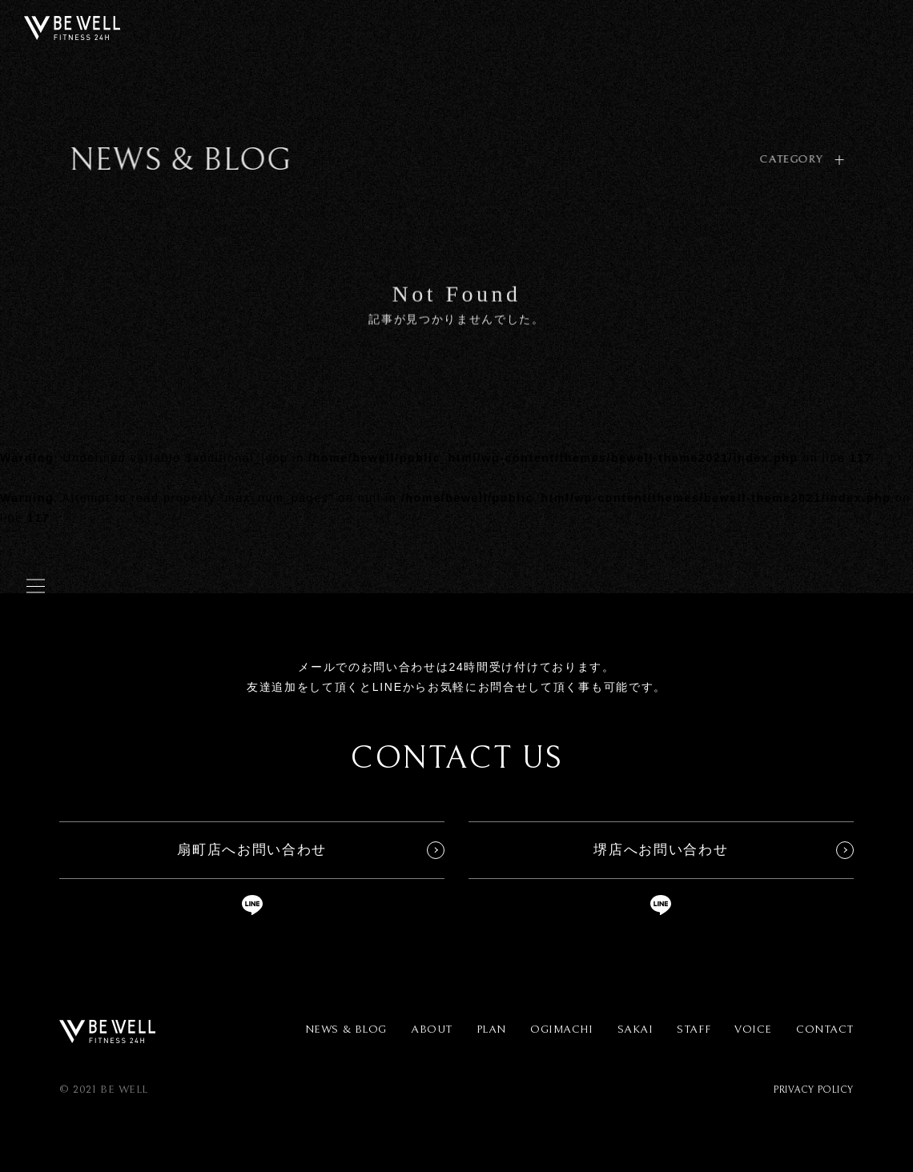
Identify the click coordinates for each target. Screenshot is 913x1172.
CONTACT (825, 1029)
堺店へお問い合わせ (660, 849)
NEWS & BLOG (346, 1029)
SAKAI (635, 1029)
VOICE (753, 1029)
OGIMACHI (561, 1029)
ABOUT (431, 1029)
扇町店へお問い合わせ (252, 849)
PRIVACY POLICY (814, 1090)
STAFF (693, 1029)
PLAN (491, 1029)
